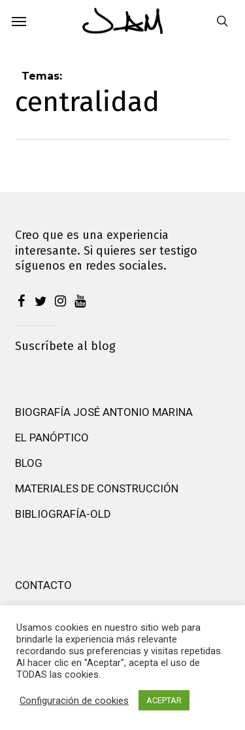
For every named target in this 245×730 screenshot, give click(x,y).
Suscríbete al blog (65, 346)
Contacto (43, 585)
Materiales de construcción (96, 488)
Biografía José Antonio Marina (104, 412)
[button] (19, 20)
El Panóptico (52, 437)
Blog (28, 462)
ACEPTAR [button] (164, 700)
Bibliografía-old (63, 513)
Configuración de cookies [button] (74, 700)
